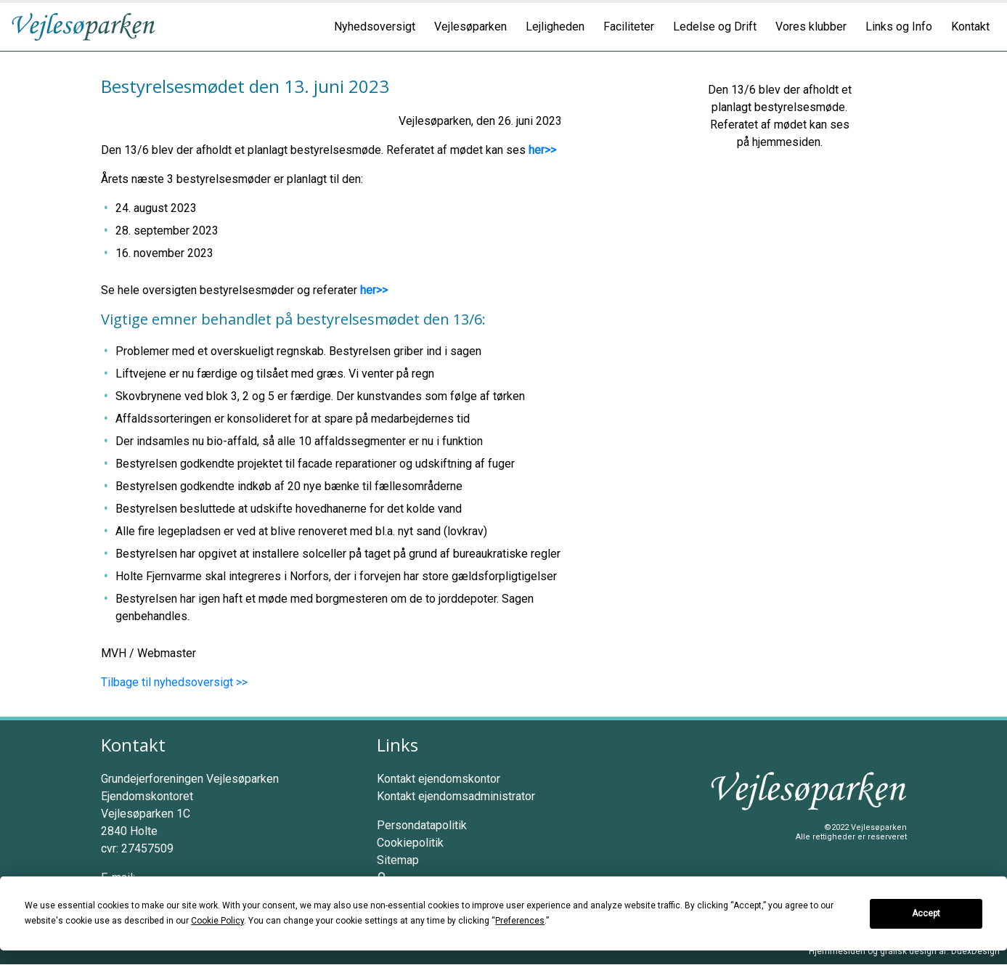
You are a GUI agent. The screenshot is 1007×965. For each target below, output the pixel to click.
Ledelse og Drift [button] (715, 26)
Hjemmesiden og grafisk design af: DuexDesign (904, 951)
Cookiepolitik (410, 843)
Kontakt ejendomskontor (438, 779)
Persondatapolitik (422, 825)
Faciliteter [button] (628, 26)
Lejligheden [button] (555, 26)
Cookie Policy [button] (217, 921)
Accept (926, 913)
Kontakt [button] (970, 26)
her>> (542, 150)
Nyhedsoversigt (374, 26)
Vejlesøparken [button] (470, 26)
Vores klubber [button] (811, 26)
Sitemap (398, 860)
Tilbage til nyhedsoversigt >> (174, 682)
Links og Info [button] (898, 26)
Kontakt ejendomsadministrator (456, 796)
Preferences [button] (520, 921)
